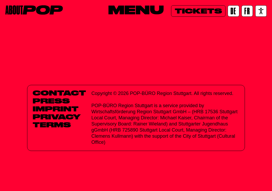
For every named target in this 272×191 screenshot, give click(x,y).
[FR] (247, 11)
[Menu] (136, 10)
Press (51, 101)
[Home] (34, 10)
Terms (52, 125)
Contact (59, 93)
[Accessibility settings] (261, 11)
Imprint (56, 109)
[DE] (233, 11)
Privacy (57, 117)
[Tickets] (198, 11)
